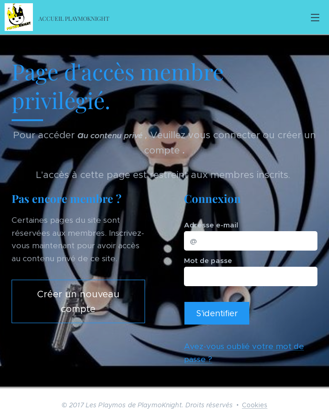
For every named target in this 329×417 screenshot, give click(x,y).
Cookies (254, 405)
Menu (315, 17)
